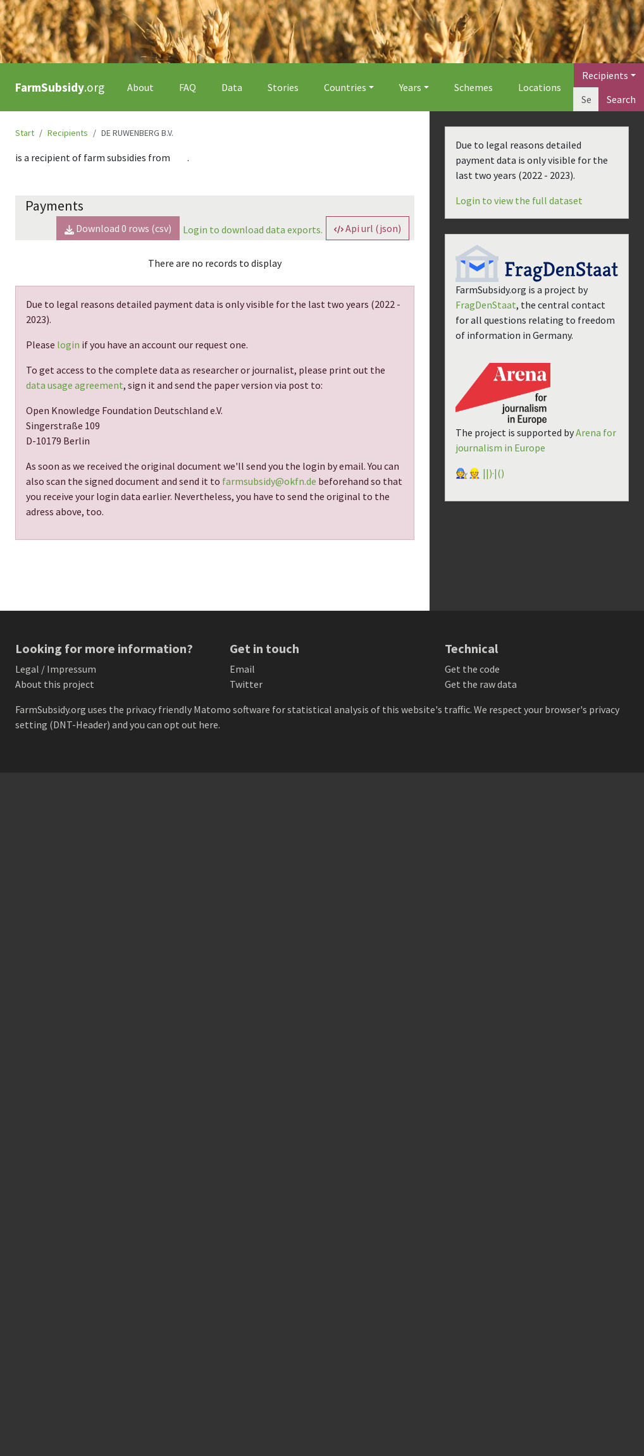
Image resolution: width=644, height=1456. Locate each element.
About (140, 87)
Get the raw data (481, 684)
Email (242, 669)
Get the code (472, 669)
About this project (54, 684)
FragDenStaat (485, 304)
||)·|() (493, 473)
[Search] (586, 99)
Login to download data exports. (253, 229)
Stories (283, 87)
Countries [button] (345, 87)
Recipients (67, 132)
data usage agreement (74, 385)
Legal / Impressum (55, 669)
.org (59, 87)
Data (231, 87)
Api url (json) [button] (367, 228)
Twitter (246, 684)
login (68, 344)
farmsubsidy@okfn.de (269, 481)
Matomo (212, 709)
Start (24, 132)
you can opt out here (174, 724)
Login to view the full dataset (519, 200)
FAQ (187, 87)
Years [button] (410, 87)
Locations (539, 87)
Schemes (473, 87)
